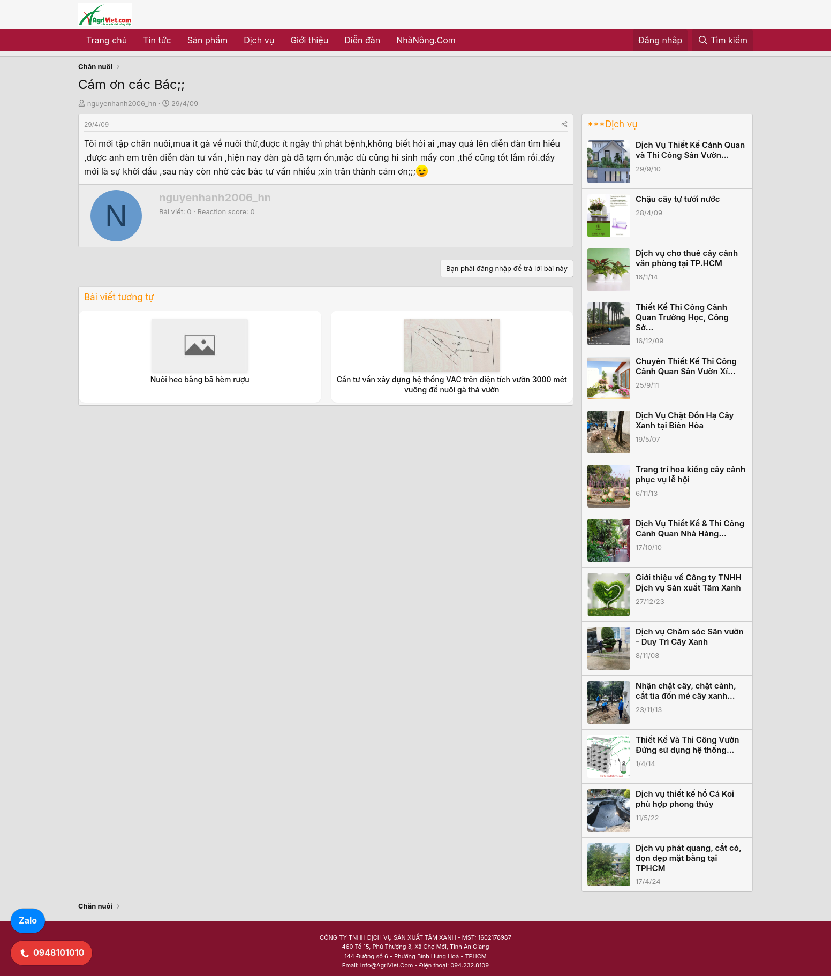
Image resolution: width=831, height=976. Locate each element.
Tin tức (157, 40)
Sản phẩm (207, 40)
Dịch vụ (259, 40)
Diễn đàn (362, 40)
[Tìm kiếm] (722, 40)
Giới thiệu (309, 40)
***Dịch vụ (612, 124)
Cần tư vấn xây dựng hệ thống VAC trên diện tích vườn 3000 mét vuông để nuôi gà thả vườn (452, 384)
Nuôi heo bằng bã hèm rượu (200, 379)
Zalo (28, 920)
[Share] (564, 124)
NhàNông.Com (426, 40)
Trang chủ (106, 40)
